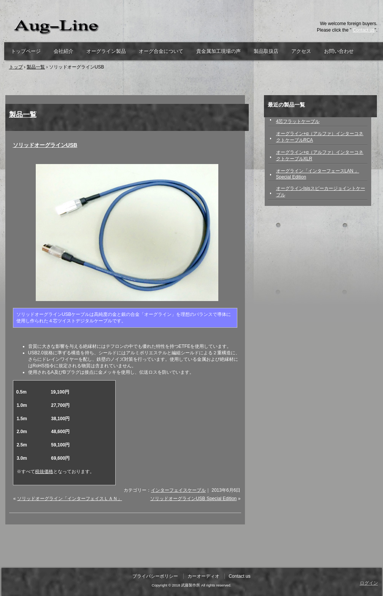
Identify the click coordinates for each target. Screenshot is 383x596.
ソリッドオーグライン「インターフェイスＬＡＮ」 (69, 498)
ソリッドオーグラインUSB (45, 145)
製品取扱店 (266, 51)
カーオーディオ (203, 576)
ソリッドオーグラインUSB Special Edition (193, 498)
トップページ (26, 51)
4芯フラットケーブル (298, 121)
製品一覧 (23, 114)
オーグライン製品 (106, 51)
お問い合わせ (339, 51)
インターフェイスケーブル (178, 490)
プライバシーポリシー (155, 576)
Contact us (363, 30)
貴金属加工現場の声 (218, 51)
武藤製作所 (92, 26)
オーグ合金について (161, 51)
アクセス (301, 51)
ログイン (369, 583)
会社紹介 (63, 51)
